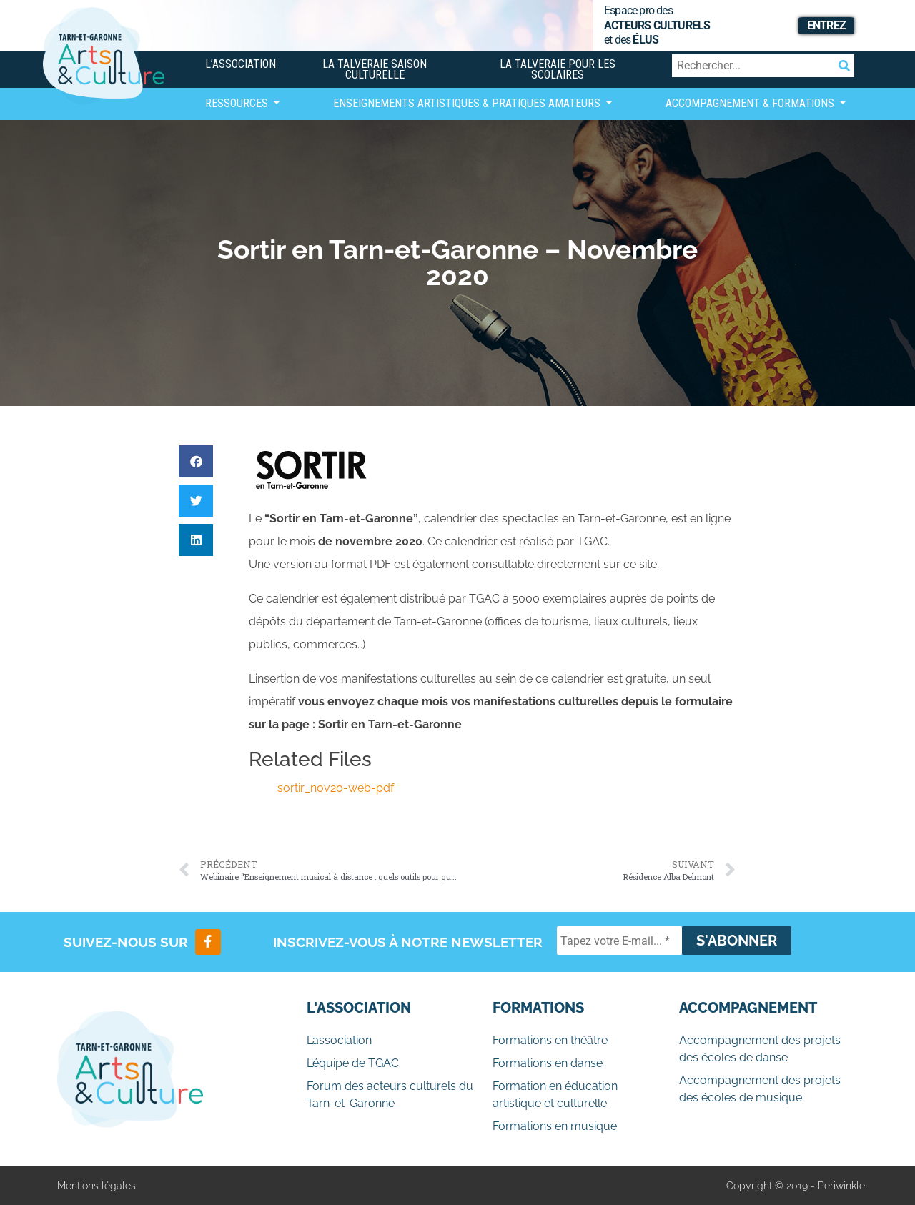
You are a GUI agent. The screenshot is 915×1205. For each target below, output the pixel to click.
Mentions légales (96, 1185)
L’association (240, 64)
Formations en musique (555, 1126)
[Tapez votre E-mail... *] (619, 940)
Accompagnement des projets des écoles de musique (760, 1088)
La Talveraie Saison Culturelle (374, 69)
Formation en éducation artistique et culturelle (555, 1094)
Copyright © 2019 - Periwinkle (795, 1185)
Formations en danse (548, 1063)
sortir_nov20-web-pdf (335, 788)
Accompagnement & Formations (751, 103)
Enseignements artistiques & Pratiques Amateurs (468, 103)
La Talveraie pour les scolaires (557, 69)
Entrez (826, 25)
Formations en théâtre (550, 1040)
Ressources (238, 103)
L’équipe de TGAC (353, 1063)
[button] (196, 461)
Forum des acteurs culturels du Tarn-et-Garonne (390, 1094)
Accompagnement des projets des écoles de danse (760, 1048)
